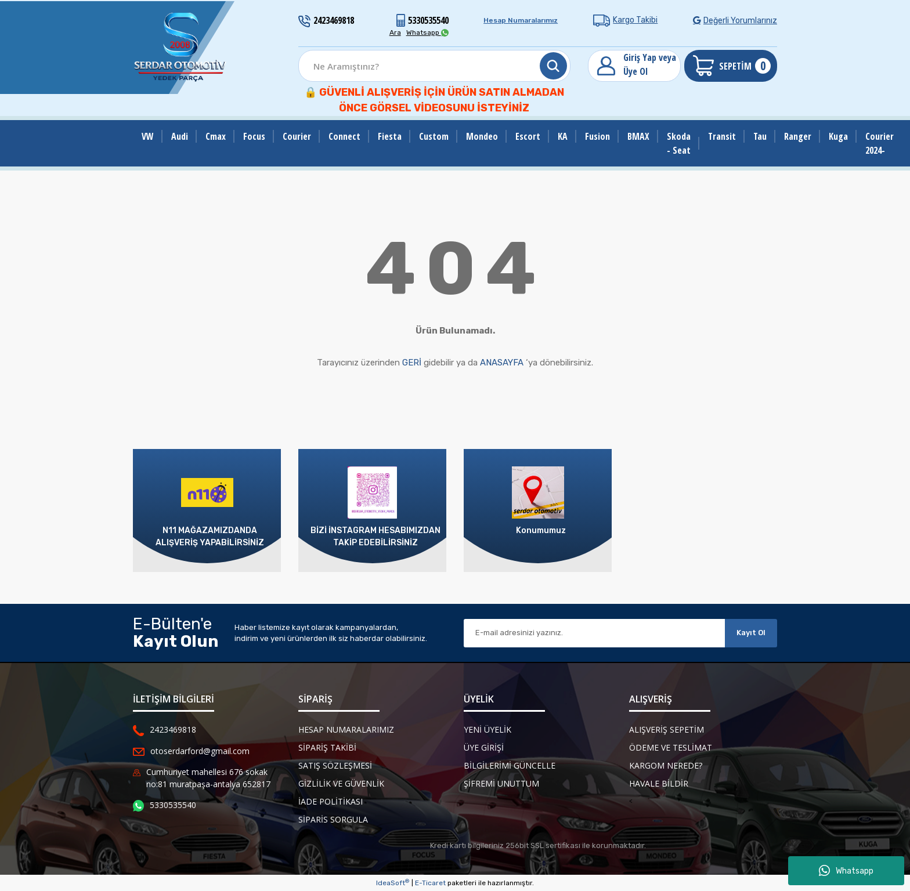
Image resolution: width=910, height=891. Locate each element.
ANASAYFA (501, 362)
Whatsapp (846, 870)
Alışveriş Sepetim (666, 729)
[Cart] (730, 66)
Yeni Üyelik (487, 729)
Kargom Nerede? (665, 765)
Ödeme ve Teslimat (670, 747)
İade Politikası (330, 801)
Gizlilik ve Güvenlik (341, 783)
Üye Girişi (484, 747)
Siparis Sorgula (333, 819)
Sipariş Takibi (327, 747)
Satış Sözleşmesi (335, 765)
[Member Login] (634, 66)
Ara (395, 32)
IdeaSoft (392, 883)
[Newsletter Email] (594, 633)
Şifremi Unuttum (501, 783)
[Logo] (180, 47)
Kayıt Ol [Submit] (750, 632)
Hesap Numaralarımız (520, 20)
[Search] (434, 66)
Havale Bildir (658, 783)
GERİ (411, 362)
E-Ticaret (430, 883)
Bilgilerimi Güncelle (509, 765)
